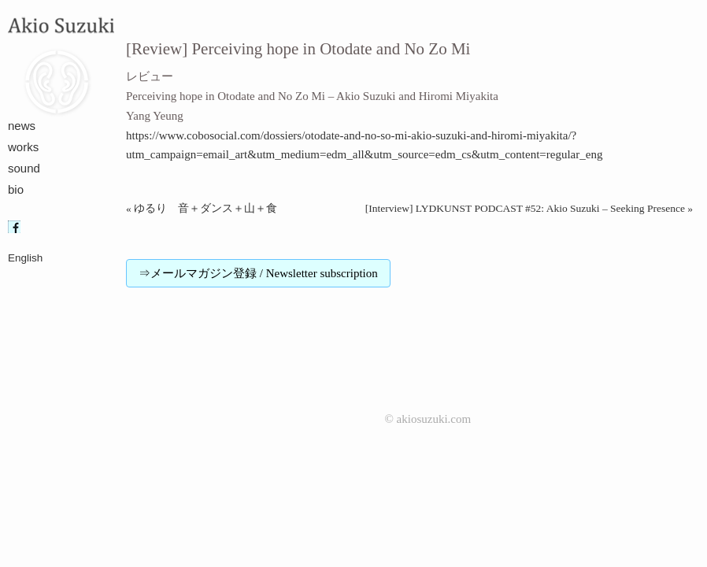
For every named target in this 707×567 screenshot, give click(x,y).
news (21, 125)
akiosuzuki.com (434, 419)
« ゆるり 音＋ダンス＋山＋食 (201, 208)
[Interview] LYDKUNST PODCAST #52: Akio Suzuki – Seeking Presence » (529, 208)
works (23, 147)
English (25, 258)
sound (24, 168)
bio (16, 189)
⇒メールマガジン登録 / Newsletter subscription (258, 273)
